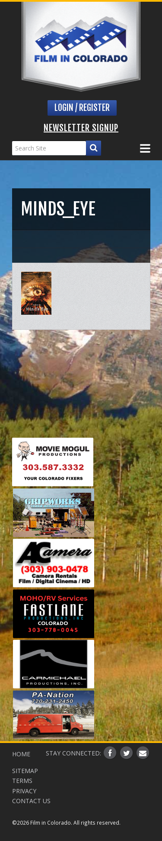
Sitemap (25, 771)
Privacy (24, 791)
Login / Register (82, 107)
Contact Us (31, 801)
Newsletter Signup (81, 128)
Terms (22, 781)
